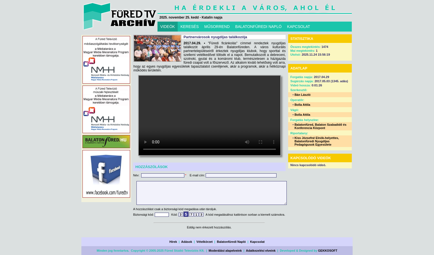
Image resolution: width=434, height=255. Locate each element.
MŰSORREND (217, 26)
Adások (186, 241)
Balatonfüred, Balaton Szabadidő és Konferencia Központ (320, 126)
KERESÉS (189, 26)
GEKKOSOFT (327, 250)
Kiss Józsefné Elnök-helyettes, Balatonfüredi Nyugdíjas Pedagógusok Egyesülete (316, 141)
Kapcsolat (257, 241)
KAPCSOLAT (298, 26)
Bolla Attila (302, 104)
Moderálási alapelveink (225, 250)
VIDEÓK (167, 26)
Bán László (302, 94)
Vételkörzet (205, 241)
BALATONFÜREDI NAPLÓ (258, 26)
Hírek (173, 241)
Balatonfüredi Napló (231, 241)
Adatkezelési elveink (261, 250)
